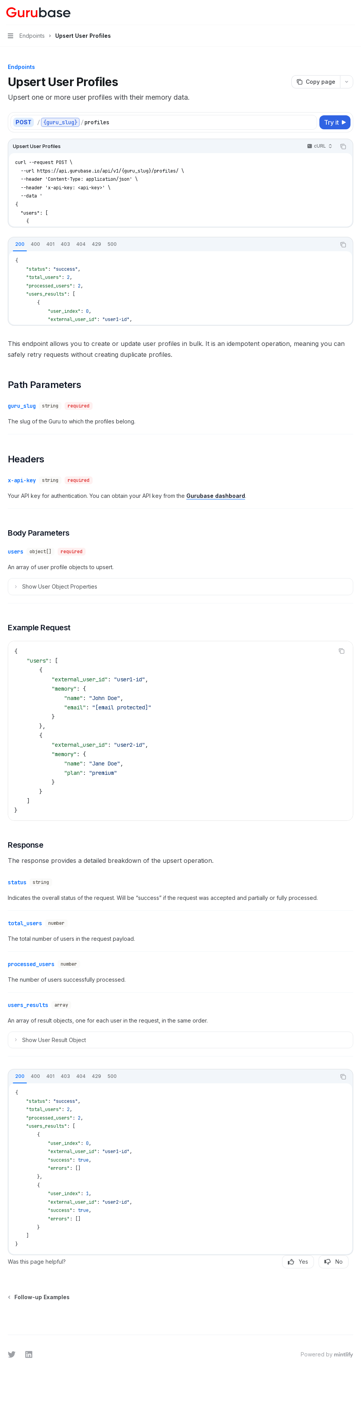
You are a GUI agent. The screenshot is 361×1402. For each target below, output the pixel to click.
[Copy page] (315, 81)
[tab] (20, 244)
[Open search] (336, 12)
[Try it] (334, 122)
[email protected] (121, 707)
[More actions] (351, 12)
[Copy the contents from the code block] (343, 146)
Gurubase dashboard (215, 495)
